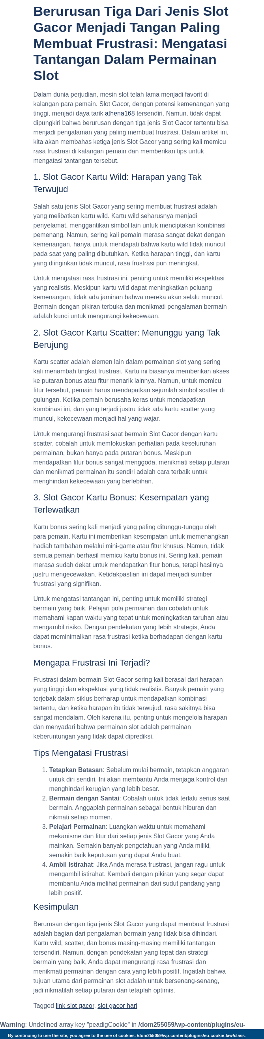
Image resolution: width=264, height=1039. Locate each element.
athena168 (120, 113)
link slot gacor (75, 1005)
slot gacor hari (117, 1005)
